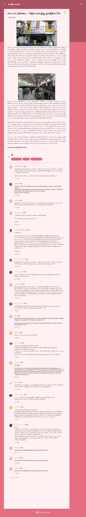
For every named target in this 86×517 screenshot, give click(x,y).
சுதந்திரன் (17, 362)
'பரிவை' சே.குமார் (19, 259)
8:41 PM (16, 453)
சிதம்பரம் (26, 159)
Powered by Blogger (43, 512)
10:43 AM (17, 279)
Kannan (16, 382)
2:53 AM (16, 195)
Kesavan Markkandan (20, 230)
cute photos (18, 284)
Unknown (17, 447)
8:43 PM (16, 463)
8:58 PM (16, 377)
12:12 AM (17, 389)
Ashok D (16, 332)
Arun (15, 316)
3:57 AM (16, 442)
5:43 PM (16, 419)
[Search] (81, 4)
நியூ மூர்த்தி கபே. (36, 159)
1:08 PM (16, 310)
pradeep (16, 200)
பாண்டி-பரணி (18, 271)
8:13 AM (16, 254)
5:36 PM (16, 357)
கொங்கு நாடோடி (19, 424)
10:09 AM (17, 266)
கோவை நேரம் (18, 394)
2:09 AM (16, 178)
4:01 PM (16, 402)
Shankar (16, 183)
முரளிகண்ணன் (19, 303)
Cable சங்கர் (14, 4)
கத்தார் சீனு (17, 343)
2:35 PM (16, 327)
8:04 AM (16, 225)
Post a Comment (14, 477)
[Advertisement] (76, 35)
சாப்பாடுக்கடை (16, 159)
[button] (65, 13)
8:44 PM (16, 473)
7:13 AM (16, 207)
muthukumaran (18, 166)
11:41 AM (17, 298)
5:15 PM (16, 338)
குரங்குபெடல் (18, 212)
